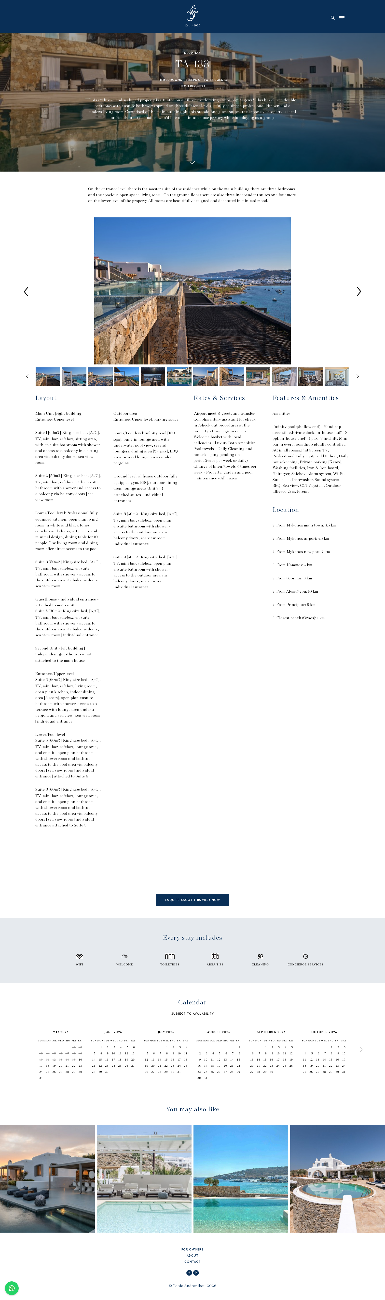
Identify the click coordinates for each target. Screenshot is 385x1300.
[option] (192, 291)
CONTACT (192, 1262)
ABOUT (192, 1256)
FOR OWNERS (192, 1250)
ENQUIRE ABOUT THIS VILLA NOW (192, 900)
